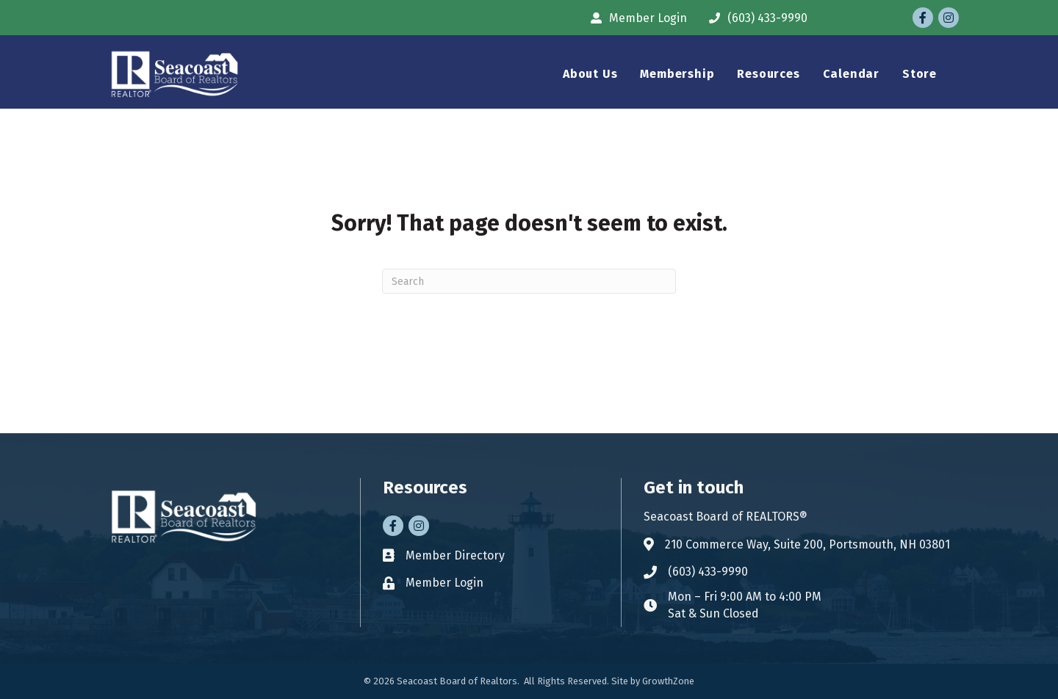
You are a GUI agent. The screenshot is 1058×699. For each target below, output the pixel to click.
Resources (768, 74)
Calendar (851, 74)
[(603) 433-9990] (754, 18)
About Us (590, 74)
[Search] (529, 281)
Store (919, 74)
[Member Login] (635, 18)
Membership (677, 74)
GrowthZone (668, 681)
